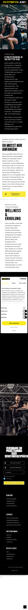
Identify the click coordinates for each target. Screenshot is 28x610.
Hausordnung (10, 554)
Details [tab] (14, 283)
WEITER (14, 482)
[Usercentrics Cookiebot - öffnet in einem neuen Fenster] (20, 279)
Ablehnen (14, 330)
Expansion (9, 541)
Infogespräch (10, 503)
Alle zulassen (14, 323)
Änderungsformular (12, 520)
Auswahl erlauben (14, 327)
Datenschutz (10, 556)
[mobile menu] (26, 2)
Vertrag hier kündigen (12, 522)
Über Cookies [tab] (22, 283)
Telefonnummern (11, 498)
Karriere (8, 537)
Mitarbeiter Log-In (15, 570)
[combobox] (14, 472)
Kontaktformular (11, 505)
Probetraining (10, 501)
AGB (7, 551)
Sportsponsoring (11, 539)
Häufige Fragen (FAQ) (12, 518)
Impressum (9, 558)
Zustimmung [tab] (5, 283)
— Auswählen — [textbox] (8, 472)
